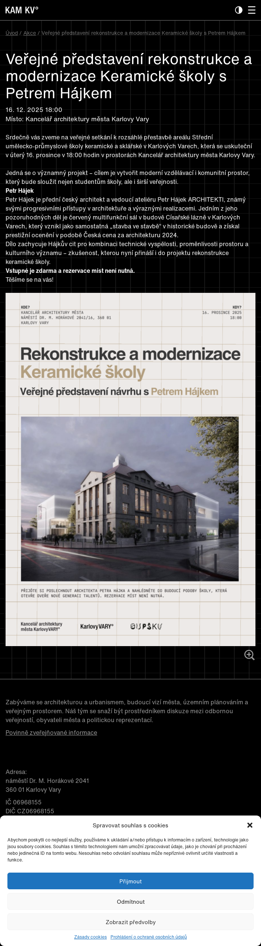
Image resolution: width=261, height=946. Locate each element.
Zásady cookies (90, 937)
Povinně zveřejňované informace (51, 732)
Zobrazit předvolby (131, 922)
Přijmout (130, 881)
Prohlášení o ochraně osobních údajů (148, 937)
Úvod (12, 33)
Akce (29, 33)
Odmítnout (131, 901)
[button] (250, 825)
